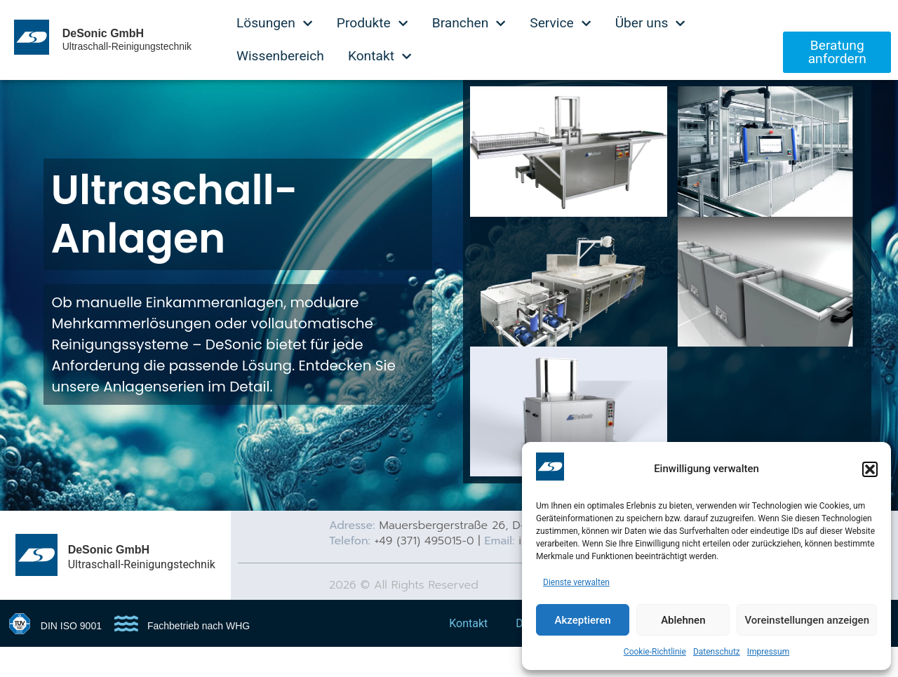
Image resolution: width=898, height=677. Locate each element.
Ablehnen (683, 620)
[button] (870, 469)
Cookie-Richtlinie (655, 652)
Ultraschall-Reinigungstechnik (127, 46)
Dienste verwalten (576, 582)
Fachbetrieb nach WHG (198, 654)
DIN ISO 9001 (71, 654)
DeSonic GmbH (103, 33)
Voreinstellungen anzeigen (806, 620)
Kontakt (468, 652)
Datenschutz (716, 652)
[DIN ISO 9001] (19, 652)
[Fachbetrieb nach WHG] (126, 652)
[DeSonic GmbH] (36, 582)
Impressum (768, 652)
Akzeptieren (583, 620)
